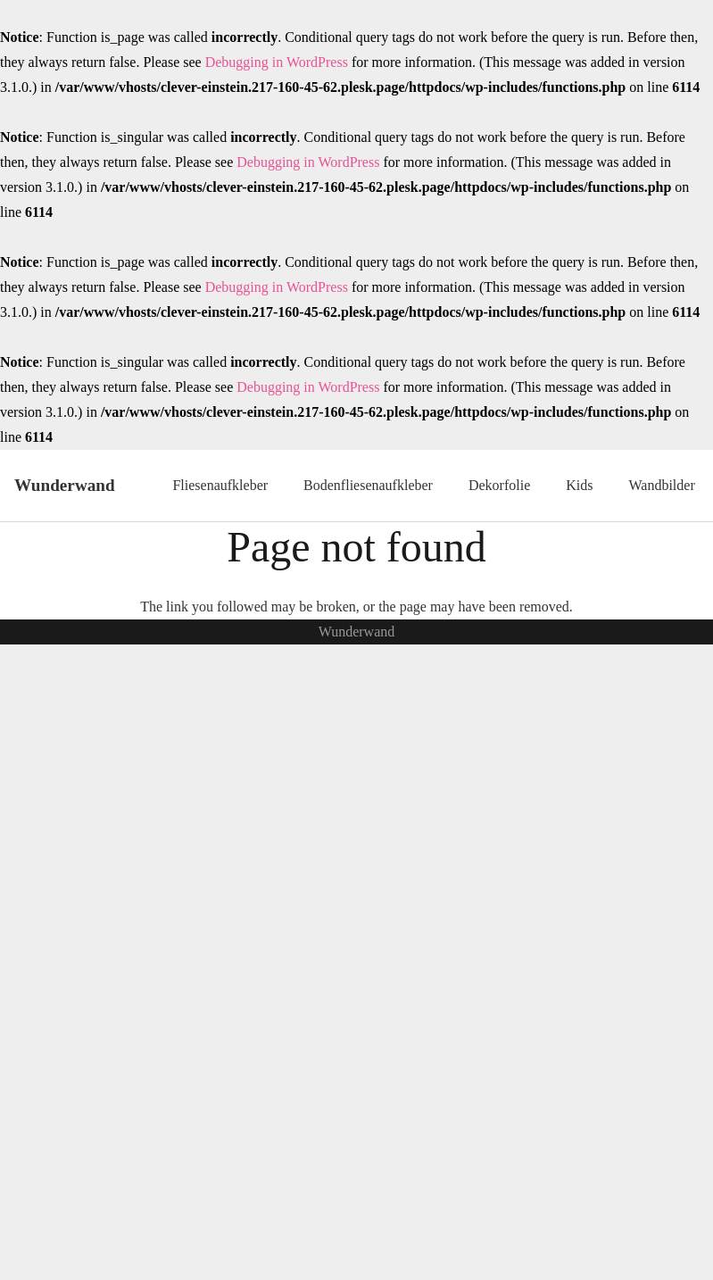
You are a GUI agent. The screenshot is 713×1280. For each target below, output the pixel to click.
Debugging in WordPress (276, 62)
